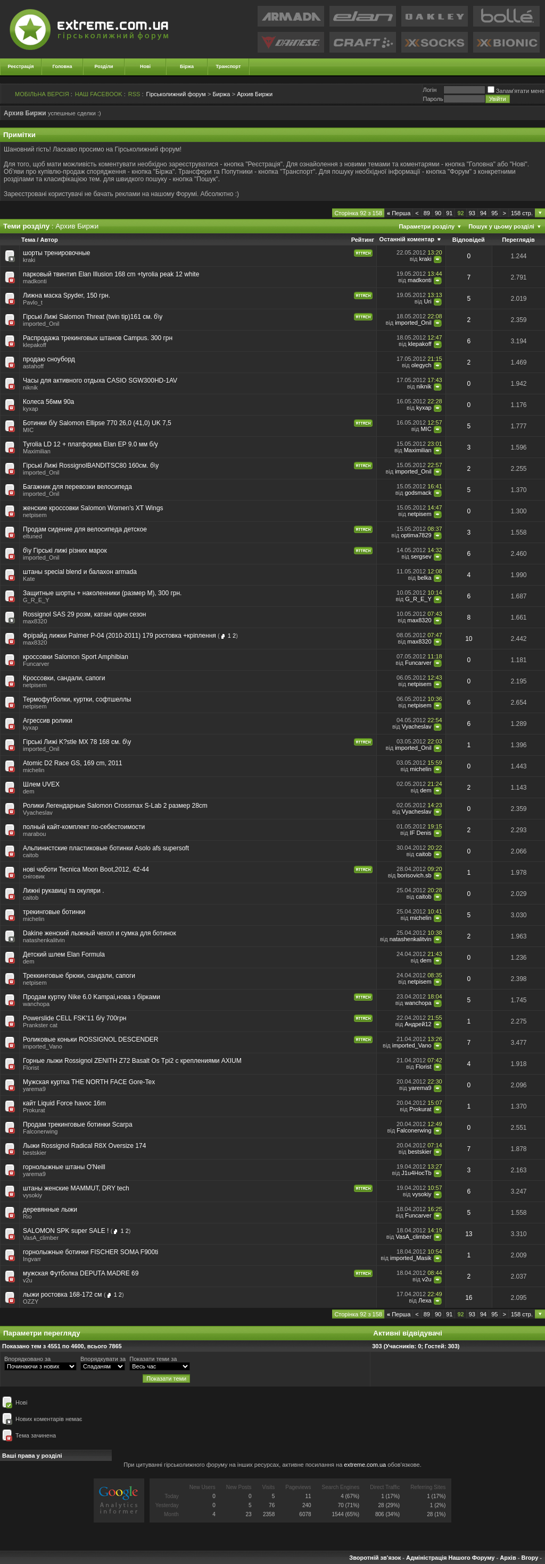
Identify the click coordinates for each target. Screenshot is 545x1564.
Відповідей (469, 239)
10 (468, 638)
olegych (421, 365)
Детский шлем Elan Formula (64, 954)
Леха (425, 1300)
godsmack (417, 492)
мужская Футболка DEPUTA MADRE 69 (80, 1273)
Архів (508, 1557)
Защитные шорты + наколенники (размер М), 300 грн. (102, 593)
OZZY (30, 1301)
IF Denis (421, 833)
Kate (29, 579)
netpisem (35, 515)
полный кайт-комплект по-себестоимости (84, 827)
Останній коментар (406, 239)
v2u (27, 1280)
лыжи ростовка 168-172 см (62, 1294)
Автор (48, 239)
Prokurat (34, 1110)
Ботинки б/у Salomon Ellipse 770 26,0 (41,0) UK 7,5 (97, 423)
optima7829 (416, 535)
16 (468, 1297)
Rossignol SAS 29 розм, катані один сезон (84, 614)
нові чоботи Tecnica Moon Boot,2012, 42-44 (86, 869)
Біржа (187, 66)
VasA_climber (41, 1238)
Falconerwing (40, 1131)
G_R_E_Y (36, 600)
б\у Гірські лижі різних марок (65, 550)
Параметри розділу (427, 226)
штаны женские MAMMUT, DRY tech (76, 1188)
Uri (428, 301)
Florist (31, 1067)
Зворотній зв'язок (375, 1557)
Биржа (221, 94)
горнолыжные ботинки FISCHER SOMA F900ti (90, 1252)
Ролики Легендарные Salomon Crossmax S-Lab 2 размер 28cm (115, 805)
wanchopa (36, 1004)
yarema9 (34, 1089)
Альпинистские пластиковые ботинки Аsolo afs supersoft (106, 848)
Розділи (103, 66)
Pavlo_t (33, 302)
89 (427, 213)
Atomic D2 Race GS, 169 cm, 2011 (72, 763)
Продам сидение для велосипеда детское (85, 529)
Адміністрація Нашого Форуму (450, 1557)
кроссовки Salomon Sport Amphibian (75, 657)
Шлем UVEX (41, 784)
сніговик (34, 876)
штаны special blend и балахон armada (80, 572)
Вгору (529, 1557)
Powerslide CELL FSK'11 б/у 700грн (74, 1018)
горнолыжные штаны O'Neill (64, 1167)
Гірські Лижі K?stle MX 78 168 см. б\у (77, 742)
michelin (33, 770)
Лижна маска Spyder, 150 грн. (66, 295)
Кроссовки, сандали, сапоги (64, 678)
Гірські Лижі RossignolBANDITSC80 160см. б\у (91, 465)
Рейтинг (362, 239)
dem (28, 791)
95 (494, 213)
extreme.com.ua (365, 1464)
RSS (134, 94)
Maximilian (37, 451)
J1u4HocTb (416, 1173)
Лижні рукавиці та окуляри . (63, 890)
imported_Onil (41, 323)
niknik (30, 387)
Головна (62, 66)
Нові (145, 66)
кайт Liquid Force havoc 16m (64, 1103)
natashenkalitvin (44, 940)
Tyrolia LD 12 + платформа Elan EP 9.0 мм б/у (90, 444)
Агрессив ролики (47, 720)
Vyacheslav (417, 726)
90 (438, 213)
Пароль (433, 99)
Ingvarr (32, 1259)
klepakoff (34, 345)
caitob (30, 855)
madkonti (35, 281)
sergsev (421, 556)
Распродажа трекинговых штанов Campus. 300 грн (97, 338)
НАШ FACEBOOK (98, 94)
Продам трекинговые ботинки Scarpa (78, 1124)
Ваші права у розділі (32, 1455)
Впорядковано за (27, 1359)
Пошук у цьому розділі (501, 226)
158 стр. (522, 213)
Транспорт (228, 66)
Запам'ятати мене (516, 91)
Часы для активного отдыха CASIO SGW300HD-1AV (100, 380)
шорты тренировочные (56, 253)
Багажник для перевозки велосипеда (77, 487)
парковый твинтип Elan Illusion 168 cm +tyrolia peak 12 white (111, 274)
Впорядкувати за (103, 1359)
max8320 (35, 621)
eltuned (32, 536)
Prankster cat (40, 1025)
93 (472, 213)
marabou (34, 834)
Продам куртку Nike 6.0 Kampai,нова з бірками (91, 997)
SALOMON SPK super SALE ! (66, 1231)
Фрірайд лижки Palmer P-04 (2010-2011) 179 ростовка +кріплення (119, 635)
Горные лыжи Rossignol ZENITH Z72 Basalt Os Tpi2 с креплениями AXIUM (132, 1060)
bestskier (34, 1152)
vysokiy (32, 1195)
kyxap (30, 408)
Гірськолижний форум (176, 94)
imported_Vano (42, 1046)
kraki (29, 260)
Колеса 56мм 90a (48, 401)
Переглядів (518, 239)
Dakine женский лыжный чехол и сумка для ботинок (99, 933)
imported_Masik (411, 1258)
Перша (398, 213)
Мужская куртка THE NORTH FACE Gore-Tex (89, 1082)
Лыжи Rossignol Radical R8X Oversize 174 (84, 1145)
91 (449, 213)
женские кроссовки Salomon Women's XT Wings (93, 508)
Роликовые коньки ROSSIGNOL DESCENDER (90, 1039)
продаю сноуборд (49, 359)
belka (424, 577)
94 (483, 213)
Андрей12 (417, 1024)
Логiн (429, 90)
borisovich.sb (414, 875)
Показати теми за (153, 1359)
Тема (28, 239)
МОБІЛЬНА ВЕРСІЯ (42, 94)
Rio (27, 1216)
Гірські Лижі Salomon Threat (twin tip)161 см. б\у (92, 316)
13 (468, 1234)
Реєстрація (21, 66)
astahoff (33, 366)
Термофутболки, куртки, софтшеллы (77, 699)
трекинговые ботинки (54, 912)
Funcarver (36, 664)
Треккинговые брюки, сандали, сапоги (79, 975)
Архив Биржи (254, 94)
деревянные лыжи (50, 1209)
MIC (28, 430)
